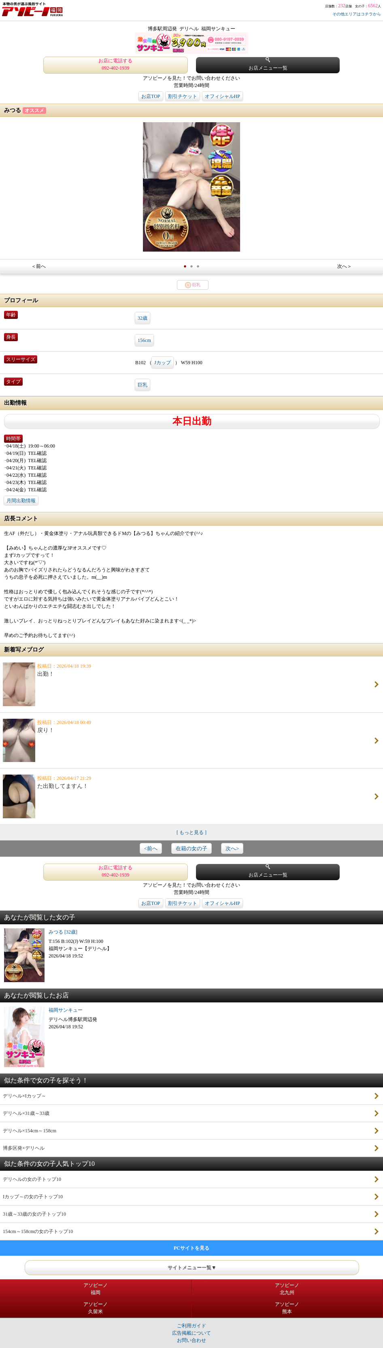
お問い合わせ (191, 1340)
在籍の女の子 (191, 848)
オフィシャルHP (222, 96)
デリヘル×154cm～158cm (29, 1131)
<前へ (150, 848)
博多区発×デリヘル (24, 1148)
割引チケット (182, 96)
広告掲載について (191, 1333)
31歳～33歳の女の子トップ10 (34, 1214)
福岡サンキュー (66, 1010)
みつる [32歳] (63, 932)
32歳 (142, 318)
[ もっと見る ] (191, 832)
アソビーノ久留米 (95, 1307)
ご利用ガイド (191, 1326)
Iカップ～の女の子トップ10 (33, 1196)
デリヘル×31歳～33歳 (26, 1113)
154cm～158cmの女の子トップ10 (38, 1231)
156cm (144, 340)
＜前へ (38, 266)
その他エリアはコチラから (356, 14)
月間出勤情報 (21, 500)
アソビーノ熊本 (287, 1307)
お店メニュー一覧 (268, 64)
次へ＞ (344, 266)
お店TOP (150, 96)
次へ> (232, 848)
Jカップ (162, 362)
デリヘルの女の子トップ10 (32, 1179)
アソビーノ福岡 (95, 1288)
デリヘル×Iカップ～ (24, 1096)
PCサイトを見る (191, 1248)
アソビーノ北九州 (287, 1288)
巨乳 (142, 385)
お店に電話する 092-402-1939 (115, 64)
